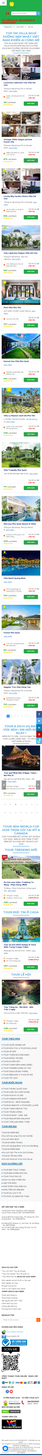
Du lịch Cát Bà (26, 1136)
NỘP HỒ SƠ (14, 1402)
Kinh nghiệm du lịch (9, 1280)
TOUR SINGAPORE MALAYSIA (16, 1119)
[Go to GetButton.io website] (5, 1452)
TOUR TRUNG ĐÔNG (12, 1112)
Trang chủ (8, 27)
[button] (5, 804)
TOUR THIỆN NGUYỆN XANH (16, 1055)
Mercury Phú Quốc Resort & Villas (20, 524)
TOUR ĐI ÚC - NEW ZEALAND (16, 1102)
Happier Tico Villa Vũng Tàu (17, 687)
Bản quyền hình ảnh (9, 1301)
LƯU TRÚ (20, 27)
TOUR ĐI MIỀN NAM (11, 1149)
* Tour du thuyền (19, 1271)
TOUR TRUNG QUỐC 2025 (15, 1089)
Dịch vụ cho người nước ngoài (13, 1289)
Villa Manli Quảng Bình (15, 578)
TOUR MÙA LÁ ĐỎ (28, 1048)
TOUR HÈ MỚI (9, 1052)
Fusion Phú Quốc (12, 633)
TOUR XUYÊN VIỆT (11, 1061)
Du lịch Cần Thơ (10, 1152)
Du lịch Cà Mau (26, 1152)
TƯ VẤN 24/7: (18, 21)
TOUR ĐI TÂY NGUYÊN (12, 1156)
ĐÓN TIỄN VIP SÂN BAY (13, 1190)
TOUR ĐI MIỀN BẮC (10, 1133)
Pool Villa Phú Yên (12, 308)
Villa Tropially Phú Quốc (15, 470)
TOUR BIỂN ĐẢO (10, 1075)
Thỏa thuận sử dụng (9, 1298)
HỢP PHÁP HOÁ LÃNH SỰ (15, 1186)
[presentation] (4, 785)
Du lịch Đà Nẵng (30, 1146)
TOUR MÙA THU (10, 1048)
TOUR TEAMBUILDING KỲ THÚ (17, 1068)
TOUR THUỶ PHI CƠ (12, 1176)
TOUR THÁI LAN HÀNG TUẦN (16, 1122)
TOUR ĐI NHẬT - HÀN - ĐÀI (15, 1115)
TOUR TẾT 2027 (10, 1078)
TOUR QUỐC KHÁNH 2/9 (14, 1045)
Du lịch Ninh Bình (11, 1139)
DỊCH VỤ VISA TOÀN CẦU (14, 1180)
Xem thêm (13, 91)
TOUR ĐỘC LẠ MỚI (29, 1105)
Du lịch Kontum (10, 1159)
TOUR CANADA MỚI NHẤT (15, 1099)
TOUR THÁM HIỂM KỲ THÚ (15, 1109)
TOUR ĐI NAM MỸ (11, 1105)
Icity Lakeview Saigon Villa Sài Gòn (21, 253)
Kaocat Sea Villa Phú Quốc (16, 361)
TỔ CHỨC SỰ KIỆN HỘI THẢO (16, 1196)
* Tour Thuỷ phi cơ (22, 1274)
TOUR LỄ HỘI (27, 1075)
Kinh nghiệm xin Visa (10, 1283)
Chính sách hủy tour (9, 1303)
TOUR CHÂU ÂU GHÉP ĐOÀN (16, 1092)
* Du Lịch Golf (7, 1271)
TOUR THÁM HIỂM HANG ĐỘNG (17, 1065)
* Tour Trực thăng (8, 1274)
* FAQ (20, 1301)
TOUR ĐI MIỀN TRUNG (12, 1143)
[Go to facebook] (5, 1448)
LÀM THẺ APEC (10, 1183)
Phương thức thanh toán (11, 1309)
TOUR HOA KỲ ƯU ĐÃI (13, 1095)
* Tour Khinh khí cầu (9, 1277)
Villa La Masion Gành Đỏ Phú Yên (19, 416)
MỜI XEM (30, 103)
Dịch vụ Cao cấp (24, 1280)
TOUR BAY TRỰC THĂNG (14, 1170)
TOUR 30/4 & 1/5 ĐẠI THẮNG (15, 1071)
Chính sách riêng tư (9, 1295)
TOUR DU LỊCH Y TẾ (12, 1193)
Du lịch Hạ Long (10, 1136)
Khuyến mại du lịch (9, 1286)
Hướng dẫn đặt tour (9, 1306)
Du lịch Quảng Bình (12, 1146)
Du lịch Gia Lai (26, 1159)
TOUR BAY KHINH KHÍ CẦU (15, 1173)
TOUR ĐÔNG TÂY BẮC (13, 1058)
